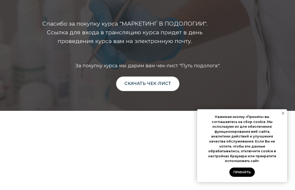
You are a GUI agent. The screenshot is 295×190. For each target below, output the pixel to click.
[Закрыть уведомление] (283, 113)
